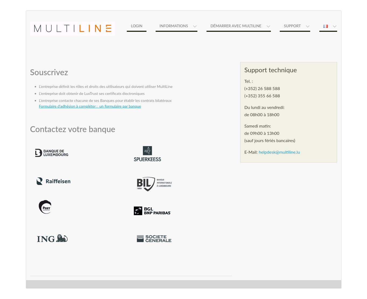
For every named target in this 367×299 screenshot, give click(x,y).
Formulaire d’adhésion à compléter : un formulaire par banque (90, 106)
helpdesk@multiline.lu (279, 151)
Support (292, 25)
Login (136, 25)
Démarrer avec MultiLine (236, 25)
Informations (174, 25)
